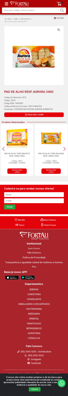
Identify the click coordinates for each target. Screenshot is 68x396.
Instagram (34, 359)
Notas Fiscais (48, 225)
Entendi (34, 390)
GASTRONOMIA (34, 309)
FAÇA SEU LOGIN (34, 114)
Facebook (34, 363)
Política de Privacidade (34, 257)
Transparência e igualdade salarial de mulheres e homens (34, 262)
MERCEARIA (34, 314)
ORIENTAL (34, 318)
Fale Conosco (34, 252)
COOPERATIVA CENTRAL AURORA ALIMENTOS (33, 109)
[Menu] (6, 4)
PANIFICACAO (34, 323)
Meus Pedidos (48, 220)
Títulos (19, 225)
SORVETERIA (34, 333)
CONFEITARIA (34, 294)
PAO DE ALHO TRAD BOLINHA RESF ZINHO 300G (51, 154)
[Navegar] (3, 149)
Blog (34, 266)
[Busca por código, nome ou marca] (30, 10)
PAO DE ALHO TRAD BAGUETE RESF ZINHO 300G (17, 154)
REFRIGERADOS (34, 328)
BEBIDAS (34, 289)
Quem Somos (34, 248)
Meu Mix (19, 220)
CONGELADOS (34, 299)
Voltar (59, 18)
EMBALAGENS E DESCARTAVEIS (34, 304)
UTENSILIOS (34, 338)
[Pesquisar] (62, 10)
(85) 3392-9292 (34, 355)
